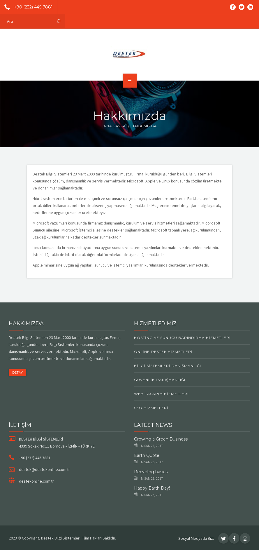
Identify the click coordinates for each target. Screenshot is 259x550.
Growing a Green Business (161, 439)
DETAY (17, 372)
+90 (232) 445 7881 (26, 7)
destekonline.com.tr (36, 481)
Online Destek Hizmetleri (163, 351)
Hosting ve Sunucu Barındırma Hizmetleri (182, 337)
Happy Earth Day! (152, 488)
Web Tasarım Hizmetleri (161, 393)
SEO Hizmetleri (151, 407)
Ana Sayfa (114, 126)
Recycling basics (151, 471)
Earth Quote (146, 455)
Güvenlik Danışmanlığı (159, 379)
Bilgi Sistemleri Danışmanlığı (167, 365)
